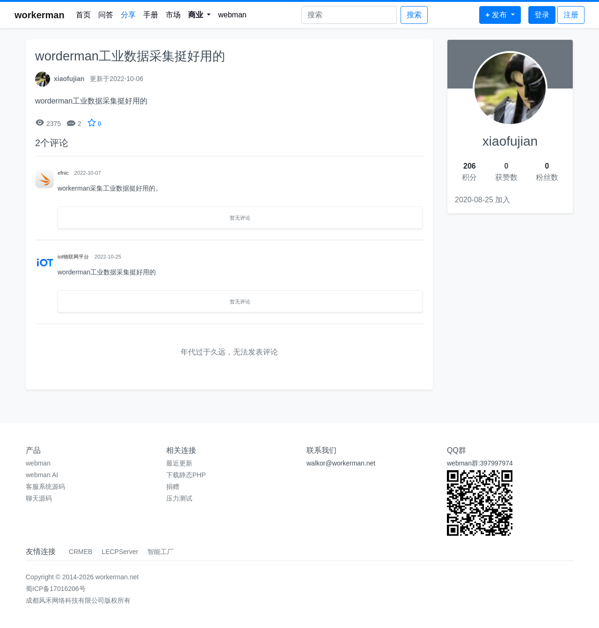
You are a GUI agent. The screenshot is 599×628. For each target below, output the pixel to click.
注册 (570, 15)
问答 (105, 15)
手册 (150, 15)
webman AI (42, 475)
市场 (173, 15)
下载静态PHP (186, 475)
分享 (128, 15)
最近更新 (179, 463)
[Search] (349, 15)
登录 (541, 15)
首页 (83, 15)
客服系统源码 (45, 486)
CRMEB (81, 551)
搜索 (414, 15)
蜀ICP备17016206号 (56, 588)
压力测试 (179, 498)
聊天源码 (39, 498)
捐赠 (172, 486)
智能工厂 (160, 551)
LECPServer (120, 551)
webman (232, 15)
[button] (199, 15)
